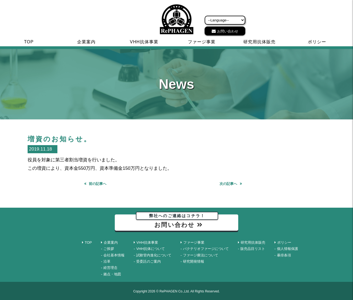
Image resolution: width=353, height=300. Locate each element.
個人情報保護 (287, 249)
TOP (29, 42)
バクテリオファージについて (206, 249)
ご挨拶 (108, 249)
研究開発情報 (193, 261)
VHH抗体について (150, 249)
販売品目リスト (252, 249)
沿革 (106, 261)
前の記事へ (97, 184)
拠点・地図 (112, 274)
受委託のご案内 (148, 261)
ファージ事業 (201, 42)
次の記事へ (228, 184)
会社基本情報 (114, 255)
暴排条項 (284, 255)
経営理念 (110, 268)
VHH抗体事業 (144, 42)
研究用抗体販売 (259, 42)
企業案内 (86, 42)
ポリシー (317, 42)
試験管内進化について (153, 255)
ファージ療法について (200, 255)
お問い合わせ (227, 31)
